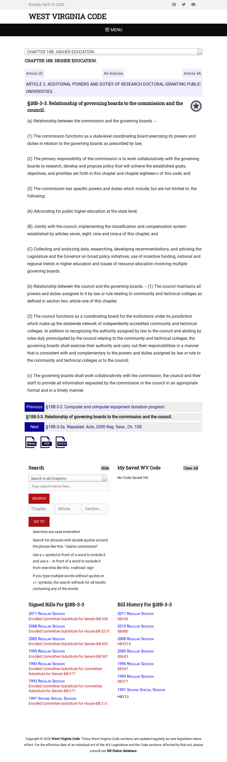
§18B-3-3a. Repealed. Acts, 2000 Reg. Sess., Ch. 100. (84, 426)
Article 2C (34, 73)
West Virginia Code (67, 16)
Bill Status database (122, 751)
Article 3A (192, 73)
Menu (116, 29)
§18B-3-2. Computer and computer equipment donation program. (95, 406)
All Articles (113, 73)
